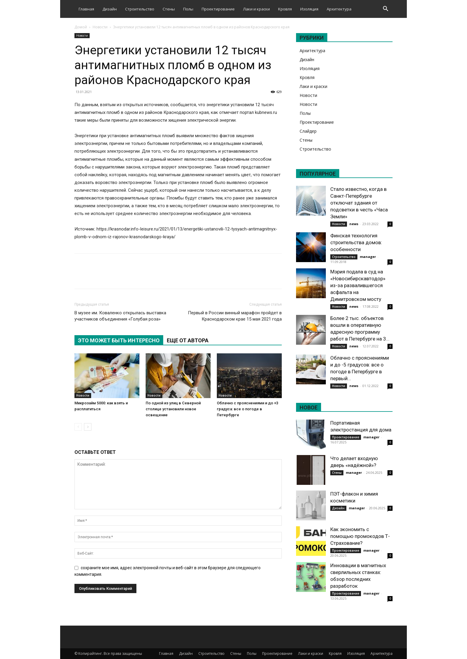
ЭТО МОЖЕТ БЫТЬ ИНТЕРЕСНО (119, 340)
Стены (169, 9)
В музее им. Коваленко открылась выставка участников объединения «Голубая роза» (120, 316)
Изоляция (309, 9)
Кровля (285, 9)
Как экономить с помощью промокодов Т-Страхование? (360, 536)
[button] (385, 9)
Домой (80, 27)
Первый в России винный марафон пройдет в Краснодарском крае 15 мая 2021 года (235, 316)
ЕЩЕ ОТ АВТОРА (187, 340)
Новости (100, 27)
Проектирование (218, 9)
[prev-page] (78, 427)
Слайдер (308, 131)
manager (368, 256)
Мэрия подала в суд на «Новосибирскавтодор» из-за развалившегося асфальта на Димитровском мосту (357, 285)
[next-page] (87, 427)
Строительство (139, 9)
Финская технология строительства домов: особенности (356, 242)
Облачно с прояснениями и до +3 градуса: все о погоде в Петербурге (247, 409)
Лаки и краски (256, 9)
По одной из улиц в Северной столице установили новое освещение (173, 409)
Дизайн (109, 9)
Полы (188, 9)
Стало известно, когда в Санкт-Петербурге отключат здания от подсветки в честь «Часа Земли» (359, 202)
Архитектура (339, 9)
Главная (86, 9)
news (353, 224)
